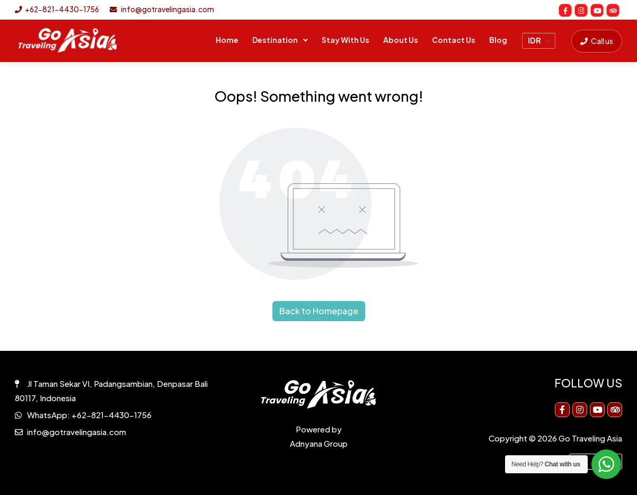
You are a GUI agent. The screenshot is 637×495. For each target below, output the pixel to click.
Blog (498, 40)
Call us (596, 41)
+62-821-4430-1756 (57, 9)
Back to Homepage (318, 310)
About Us (400, 40)
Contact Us (453, 40)
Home (227, 40)
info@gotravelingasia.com (162, 9)
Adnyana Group (319, 443)
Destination (275, 40)
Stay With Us (345, 40)
